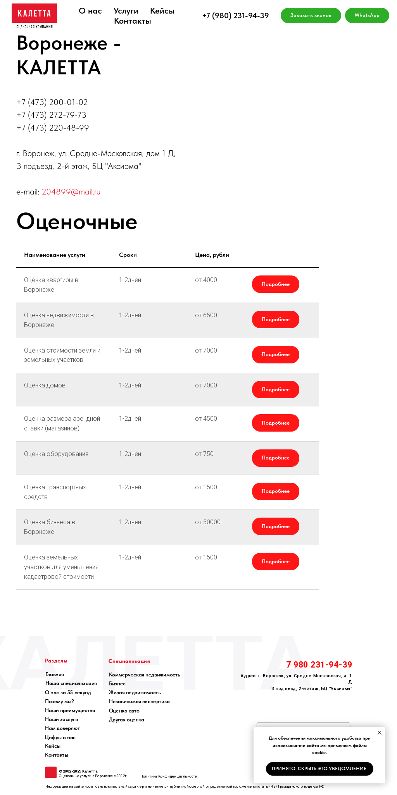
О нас (90, 10)
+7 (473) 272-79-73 (51, 115)
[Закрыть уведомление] (379, 732)
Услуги (126, 10)
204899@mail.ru (70, 191)
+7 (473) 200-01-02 (52, 102)
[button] (311, 15)
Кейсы (162, 10)
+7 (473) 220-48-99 (52, 127)
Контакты (132, 20)
